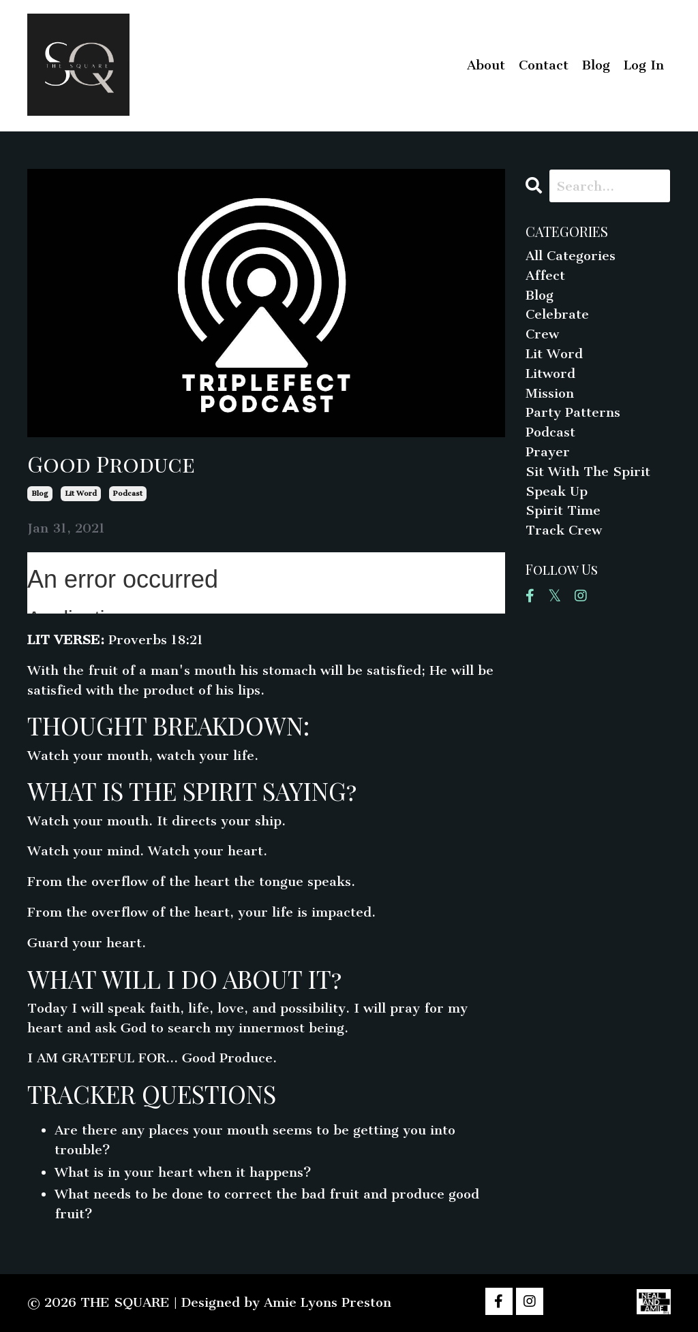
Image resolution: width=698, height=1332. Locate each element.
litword (550, 373)
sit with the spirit (588, 471)
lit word (81, 493)
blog (39, 493)
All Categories (571, 256)
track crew (564, 530)
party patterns (573, 412)
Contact (543, 65)
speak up (557, 491)
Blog (596, 65)
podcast (127, 493)
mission (550, 393)
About (486, 65)
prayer (548, 452)
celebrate (557, 314)
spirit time (563, 510)
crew (542, 334)
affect (545, 275)
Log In (644, 65)
